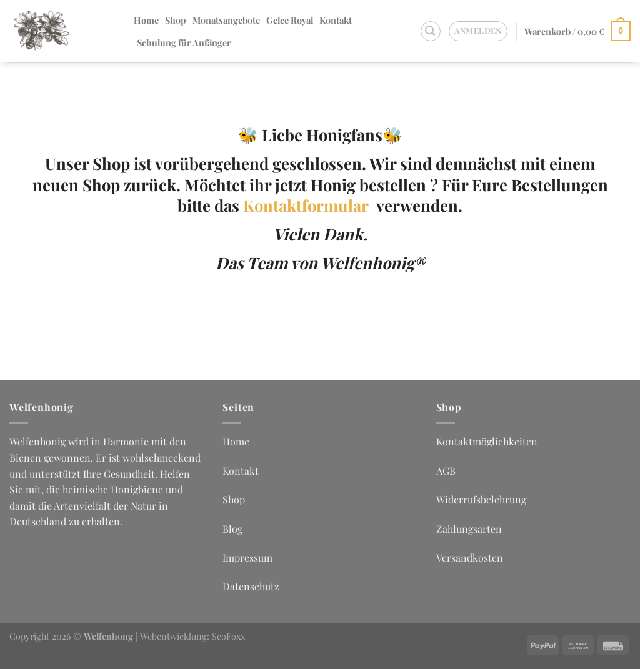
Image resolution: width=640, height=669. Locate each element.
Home (146, 20)
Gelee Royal (289, 20)
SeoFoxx (228, 636)
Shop (175, 20)
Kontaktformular (309, 205)
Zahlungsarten (469, 528)
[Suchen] (431, 31)
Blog (232, 528)
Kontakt (335, 20)
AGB (446, 470)
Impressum (247, 557)
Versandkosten (469, 557)
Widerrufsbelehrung (481, 499)
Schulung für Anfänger (184, 42)
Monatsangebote (226, 20)
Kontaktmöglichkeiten (487, 441)
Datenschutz (250, 586)
